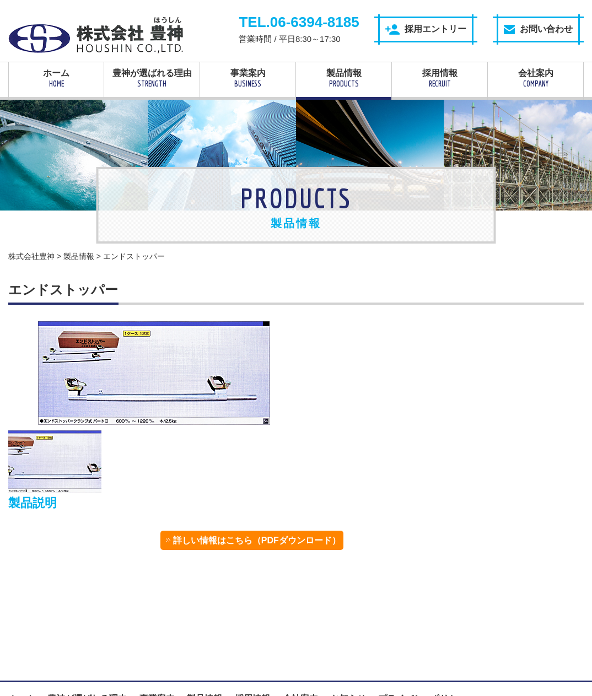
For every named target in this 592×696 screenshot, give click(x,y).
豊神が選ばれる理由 (152, 78)
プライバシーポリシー (422, 619)
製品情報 (343, 78)
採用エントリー (425, 29)
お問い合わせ (538, 29)
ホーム (56, 78)
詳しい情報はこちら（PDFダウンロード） (497, 368)
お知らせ (348, 619)
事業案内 (247, 78)
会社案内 (535, 78)
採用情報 (439, 78)
